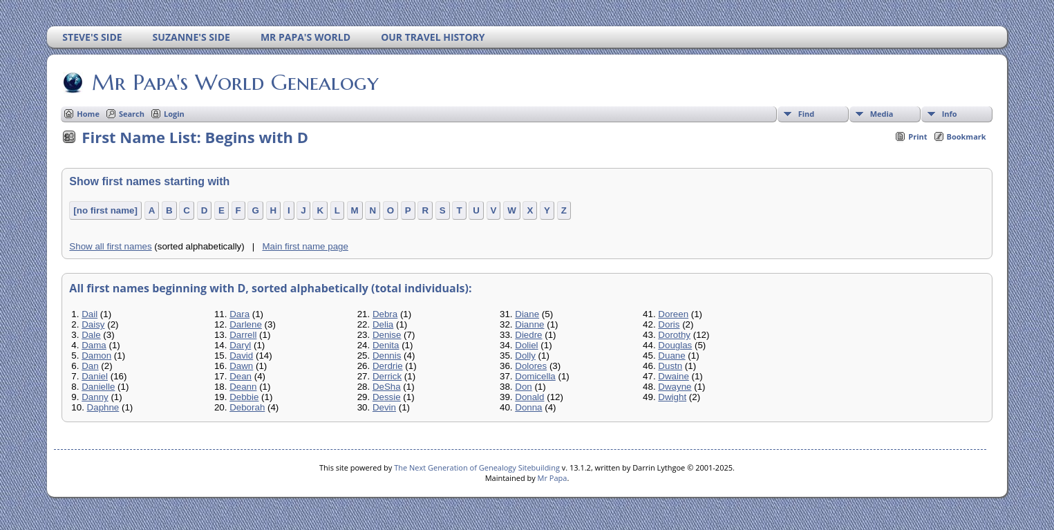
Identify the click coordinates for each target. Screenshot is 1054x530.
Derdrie (388, 366)
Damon (96, 355)
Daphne (103, 407)
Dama (94, 345)
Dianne (529, 324)
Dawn (241, 366)
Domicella (535, 376)
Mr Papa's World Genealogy (234, 82)
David (241, 355)
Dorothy (674, 335)
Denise (387, 335)
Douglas (675, 345)
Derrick (387, 376)
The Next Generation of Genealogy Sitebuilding (477, 467)
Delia (383, 324)
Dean (240, 376)
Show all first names (110, 246)
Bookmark (966, 136)
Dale (91, 335)
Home (88, 113)
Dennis (387, 355)
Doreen (673, 314)
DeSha (387, 386)
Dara (239, 314)
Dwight (672, 397)
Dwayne (674, 386)
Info (949, 113)
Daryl (240, 345)
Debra (385, 314)
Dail (89, 314)
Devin (384, 407)
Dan (90, 366)
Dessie (387, 397)
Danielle (98, 386)
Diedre (528, 335)
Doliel (526, 345)
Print (917, 136)
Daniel (95, 376)
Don (523, 386)
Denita (386, 345)
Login (174, 113)
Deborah (247, 407)
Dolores (531, 366)
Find (806, 113)
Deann (242, 386)
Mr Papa (552, 478)
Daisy (93, 324)
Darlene (245, 324)
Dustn (670, 366)
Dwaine (673, 376)
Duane (671, 355)
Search (131, 113)
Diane (527, 314)
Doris (668, 324)
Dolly (525, 355)
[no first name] (105, 210)
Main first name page (305, 246)
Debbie (243, 397)
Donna (528, 407)
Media (882, 113)
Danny (95, 397)
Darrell (242, 335)
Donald (529, 397)
